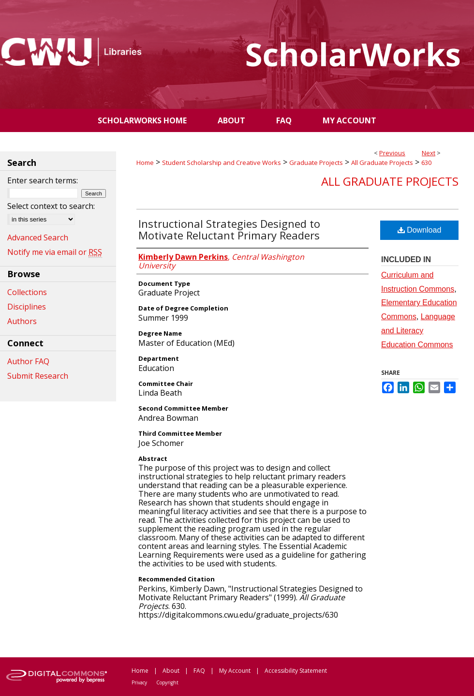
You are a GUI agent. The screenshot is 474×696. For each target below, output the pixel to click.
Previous (392, 152)
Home (145, 162)
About (171, 670)
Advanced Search (37, 237)
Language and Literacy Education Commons (418, 330)
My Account (235, 670)
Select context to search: (51, 206)
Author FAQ (28, 361)
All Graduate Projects (382, 162)
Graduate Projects (316, 162)
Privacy (139, 682)
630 (426, 162)
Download (420, 230)
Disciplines (26, 306)
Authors (22, 321)
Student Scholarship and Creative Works (221, 162)
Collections (27, 292)
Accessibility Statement (296, 670)
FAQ (199, 670)
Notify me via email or (54, 252)
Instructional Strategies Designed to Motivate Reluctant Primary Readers (229, 229)
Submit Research (37, 375)
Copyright (167, 682)
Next (428, 152)
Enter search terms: (42, 180)
